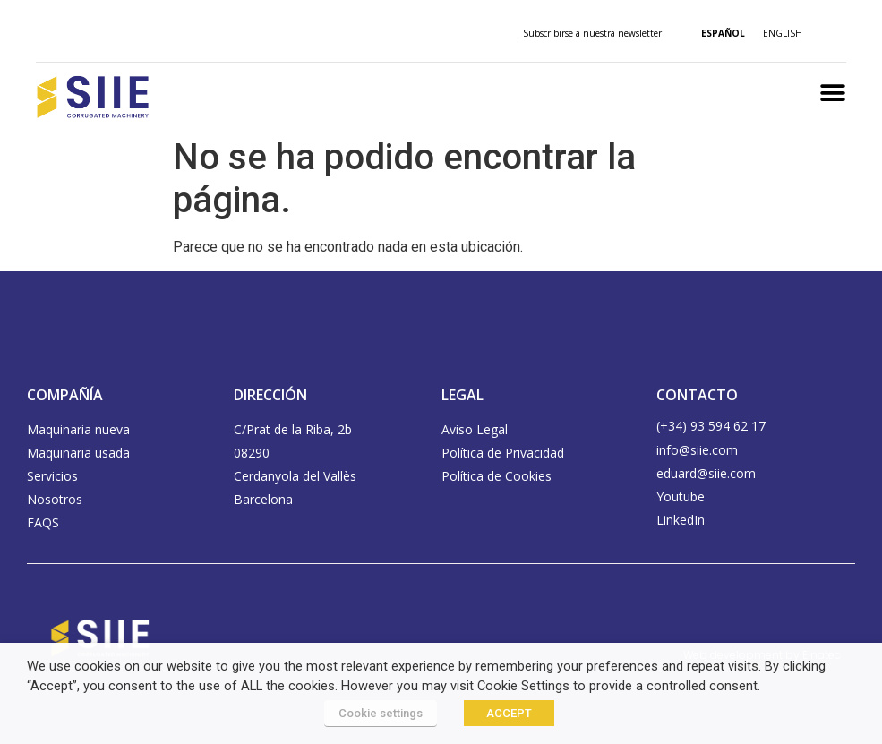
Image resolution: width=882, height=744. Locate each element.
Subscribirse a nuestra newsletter (592, 33)
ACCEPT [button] (509, 713)
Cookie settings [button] (380, 713)
